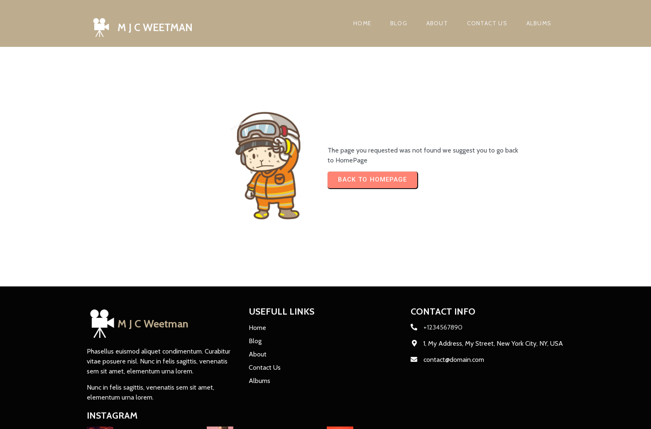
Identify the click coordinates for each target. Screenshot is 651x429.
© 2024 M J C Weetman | (123, 417)
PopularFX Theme (186, 417)
